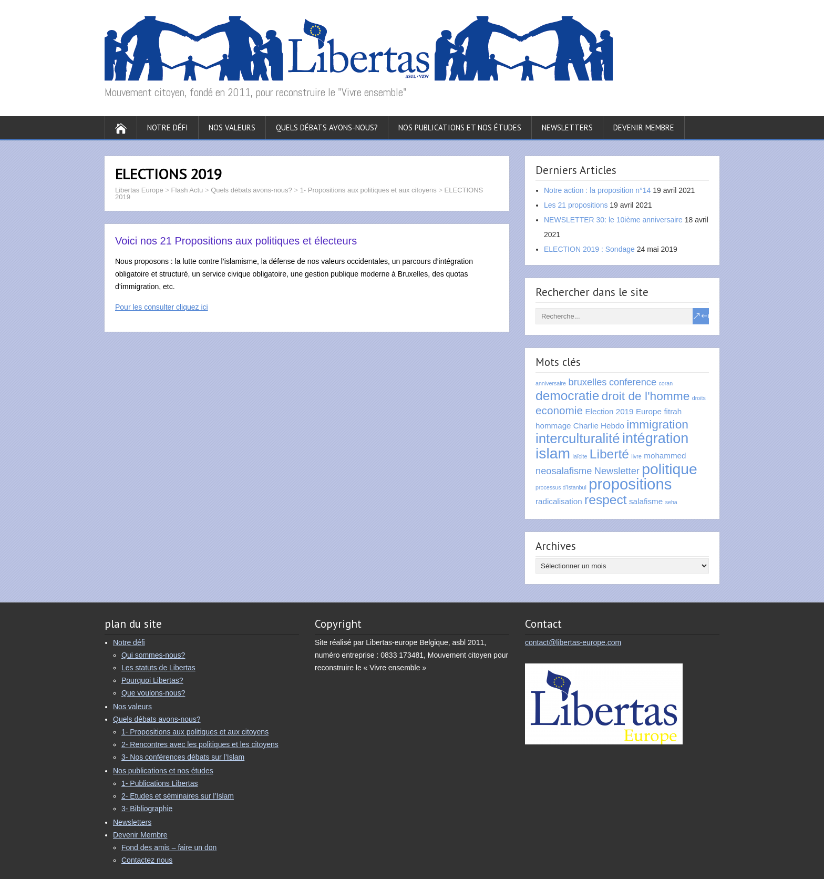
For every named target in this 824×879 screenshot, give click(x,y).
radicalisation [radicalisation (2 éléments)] (558, 501)
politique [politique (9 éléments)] (669, 469)
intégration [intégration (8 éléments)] (655, 438)
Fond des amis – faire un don (169, 847)
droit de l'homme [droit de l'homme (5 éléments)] (646, 396)
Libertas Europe (139, 190)
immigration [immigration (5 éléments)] (657, 424)
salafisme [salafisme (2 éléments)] (646, 501)
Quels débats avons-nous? (327, 127)
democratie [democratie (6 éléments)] (567, 396)
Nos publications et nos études (459, 127)
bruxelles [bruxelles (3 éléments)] (588, 381)
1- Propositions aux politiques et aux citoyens (368, 190)
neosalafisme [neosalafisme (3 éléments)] (563, 470)
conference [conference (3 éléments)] (632, 381)
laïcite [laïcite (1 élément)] (580, 456)
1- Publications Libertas (159, 783)
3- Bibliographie (146, 808)
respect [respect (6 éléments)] (605, 500)
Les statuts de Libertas (158, 667)
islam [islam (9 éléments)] (552, 453)
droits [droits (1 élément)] (699, 398)
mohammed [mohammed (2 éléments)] (665, 455)
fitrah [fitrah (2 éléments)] (673, 411)
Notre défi (167, 127)
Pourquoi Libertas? (152, 680)
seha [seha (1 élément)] (671, 502)
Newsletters (567, 127)
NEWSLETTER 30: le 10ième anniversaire (613, 220)
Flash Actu (187, 190)
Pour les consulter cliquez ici (161, 307)
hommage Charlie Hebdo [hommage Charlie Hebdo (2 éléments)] (579, 425)
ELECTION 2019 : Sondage (589, 249)
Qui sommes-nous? (153, 655)
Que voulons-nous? (153, 693)
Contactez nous (146, 860)
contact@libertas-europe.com (573, 642)
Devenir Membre (643, 127)
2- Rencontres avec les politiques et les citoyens (200, 744)
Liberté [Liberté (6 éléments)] (609, 454)
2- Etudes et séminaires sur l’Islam (177, 796)
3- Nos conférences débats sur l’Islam (182, 757)
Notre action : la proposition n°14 (597, 190)
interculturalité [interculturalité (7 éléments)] (577, 438)
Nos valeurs (232, 127)
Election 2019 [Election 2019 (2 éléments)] (609, 411)
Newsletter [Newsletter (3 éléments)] (617, 470)
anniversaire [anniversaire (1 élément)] (550, 383)
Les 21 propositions (575, 205)
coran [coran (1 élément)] (666, 383)
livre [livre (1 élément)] (636, 456)
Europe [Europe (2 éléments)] (649, 411)
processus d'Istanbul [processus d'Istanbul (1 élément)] (560, 487)
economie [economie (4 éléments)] (559, 410)
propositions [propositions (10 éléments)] (630, 484)
